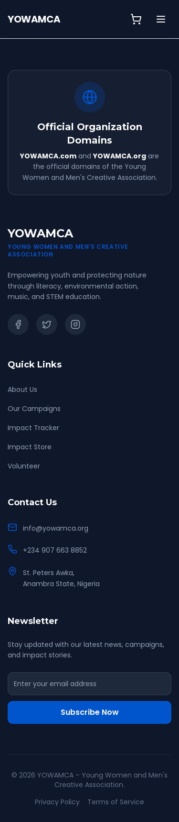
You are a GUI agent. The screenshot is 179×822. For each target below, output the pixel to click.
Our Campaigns (34, 408)
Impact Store (30, 447)
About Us (22, 389)
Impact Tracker (33, 428)
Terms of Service (115, 802)
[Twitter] (46, 324)
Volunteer (24, 466)
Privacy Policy (57, 802)
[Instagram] (75, 324)
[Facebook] (18, 324)
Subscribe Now (90, 712)
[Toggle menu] (160, 19)
